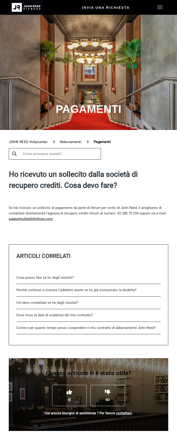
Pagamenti (102, 142)
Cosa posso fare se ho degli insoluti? (45, 277)
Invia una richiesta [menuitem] (106, 7)
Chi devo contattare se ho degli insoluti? (47, 303)
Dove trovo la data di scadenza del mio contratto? (54, 315)
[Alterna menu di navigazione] (160, 7)
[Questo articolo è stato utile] (69, 395)
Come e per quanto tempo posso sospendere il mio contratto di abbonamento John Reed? (86, 328)
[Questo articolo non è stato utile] (107, 395)
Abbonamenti (71, 142)
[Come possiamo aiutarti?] (55, 154)
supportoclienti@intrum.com (31, 219)
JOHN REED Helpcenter (28, 142)
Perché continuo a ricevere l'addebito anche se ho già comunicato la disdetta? (76, 290)
